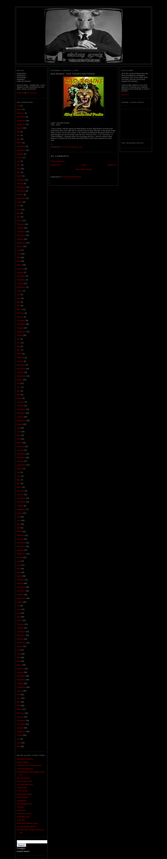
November (21, 121)
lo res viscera (22, 791)
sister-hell (21, 820)
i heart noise (22, 788)
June (19, 165)
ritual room (21, 810)
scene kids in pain (24, 813)
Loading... (126, 105)
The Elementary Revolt (26, 826)
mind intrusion (22, 797)
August (20, 128)
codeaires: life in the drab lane (29, 765)
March (19, 109)
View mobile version (83, 169)
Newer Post (55, 165)
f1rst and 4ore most (25, 784)
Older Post (112, 165)
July (18, 106)
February (20, 113)
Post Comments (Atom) (71, 177)
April (18, 139)
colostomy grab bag (25, 769)
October (20, 154)
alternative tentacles (25, 759)
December (21, 117)
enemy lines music (24, 781)
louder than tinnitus (25, 794)
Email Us (20, 93)
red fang (20, 807)
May (18, 135)
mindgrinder (22, 801)
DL (52, 144)
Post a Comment (58, 161)
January (20, 183)
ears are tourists (23, 778)
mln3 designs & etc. (25, 804)
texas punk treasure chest (27, 823)
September (21, 124)
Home (83, 165)
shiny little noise (23, 817)
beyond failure (23, 762)
